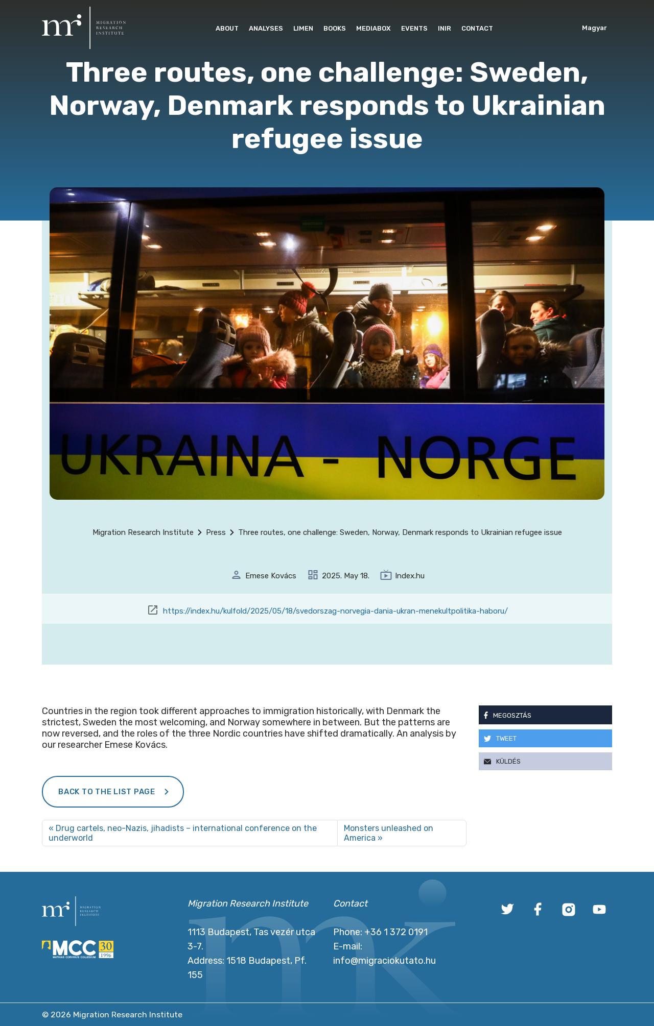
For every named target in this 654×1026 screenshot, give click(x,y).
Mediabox (373, 28)
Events (414, 28)
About (227, 28)
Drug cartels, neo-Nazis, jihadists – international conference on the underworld (183, 833)
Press (216, 532)
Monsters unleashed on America (388, 833)
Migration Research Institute (143, 532)
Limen (303, 28)
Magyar (594, 28)
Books (334, 28)
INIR (444, 28)
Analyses (266, 28)
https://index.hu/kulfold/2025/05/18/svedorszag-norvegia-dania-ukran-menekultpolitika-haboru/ (335, 611)
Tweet (506, 738)
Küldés (508, 761)
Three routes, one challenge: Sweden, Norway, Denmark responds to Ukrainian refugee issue (400, 532)
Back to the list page (106, 791)
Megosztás (512, 715)
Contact (477, 28)
